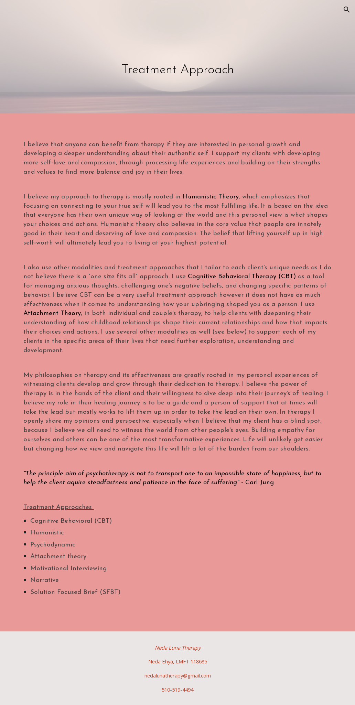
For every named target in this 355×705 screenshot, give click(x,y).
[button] (346, 9)
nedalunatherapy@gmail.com (177, 675)
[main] (178, 58)
